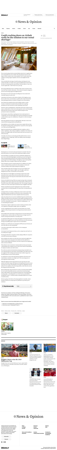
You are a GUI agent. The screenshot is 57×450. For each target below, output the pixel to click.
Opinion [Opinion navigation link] (13, 28)
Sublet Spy (19, 310)
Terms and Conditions (27, 432)
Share (6, 313)
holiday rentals (7, 310)
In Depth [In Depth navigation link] (19, 28)
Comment (17, 313)
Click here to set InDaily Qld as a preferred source (12, 303)
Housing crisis (13, 310)
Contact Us (47, 432)
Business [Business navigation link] (8, 28)
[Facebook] (1, 442)
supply (23, 310)
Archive (35, 432)
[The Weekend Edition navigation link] (39, 15)
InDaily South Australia (39, 433)
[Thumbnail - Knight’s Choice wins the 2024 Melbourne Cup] (8, 146)
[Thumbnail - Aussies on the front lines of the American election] (50, 355)
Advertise (24, 433)
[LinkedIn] (4, 442)
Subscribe (6, 436)
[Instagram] (3, 442)
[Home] (6, 15)
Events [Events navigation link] (24, 28)
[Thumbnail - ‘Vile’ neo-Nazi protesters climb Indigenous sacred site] (25, 146)
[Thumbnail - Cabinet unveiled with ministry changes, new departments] (35, 377)
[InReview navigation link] (28, 15)
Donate (6, 439)
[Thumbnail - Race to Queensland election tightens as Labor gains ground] (50, 378)
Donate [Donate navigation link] (34, 28)
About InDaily (53, 447)
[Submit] (30, 286)
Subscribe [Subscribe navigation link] (39, 28)
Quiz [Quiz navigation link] (29, 28)
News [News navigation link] (3, 28)
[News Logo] (28, 21)
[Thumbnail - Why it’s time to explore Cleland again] (7, 328)
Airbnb (2, 310)
